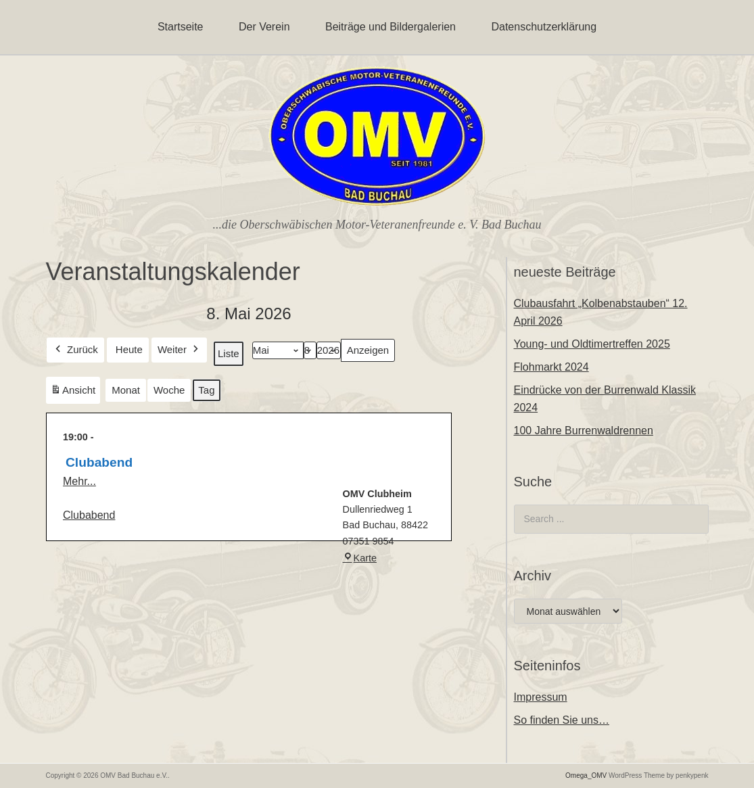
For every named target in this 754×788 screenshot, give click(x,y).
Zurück (75, 349)
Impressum (540, 697)
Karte (359, 558)
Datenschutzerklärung (543, 26)
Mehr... (79, 481)
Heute (128, 349)
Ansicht (75, 392)
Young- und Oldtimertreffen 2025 (592, 344)
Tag (206, 390)
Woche (168, 390)
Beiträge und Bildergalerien (390, 26)
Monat (126, 390)
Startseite (181, 26)
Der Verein (264, 26)
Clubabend (89, 514)
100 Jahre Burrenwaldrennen (583, 430)
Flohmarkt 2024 (551, 367)
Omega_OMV (586, 775)
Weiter (178, 349)
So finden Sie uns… (561, 720)
